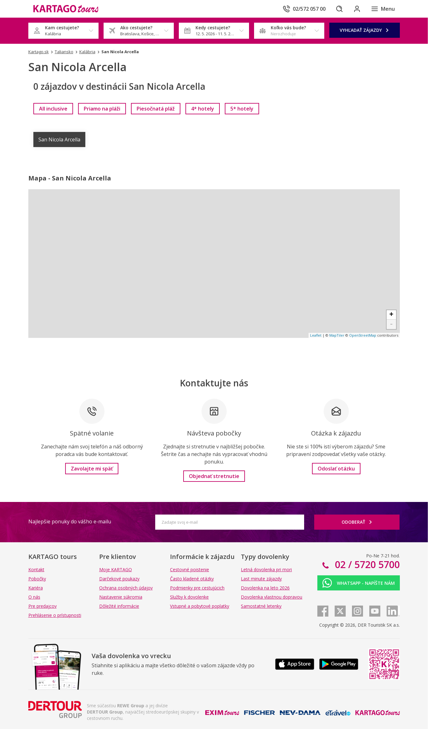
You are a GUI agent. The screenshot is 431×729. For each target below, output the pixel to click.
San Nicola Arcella (59, 139)
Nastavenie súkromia (120, 597)
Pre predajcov (42, 606)
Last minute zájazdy (261, 579)
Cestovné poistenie (189, 569)
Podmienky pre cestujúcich (197, 588)
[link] (53, 108)
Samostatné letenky (261, 606)
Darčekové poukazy (119, 579)
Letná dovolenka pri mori (266, 569)
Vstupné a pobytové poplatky (199, 606)
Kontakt (36, 569)
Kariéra (35, 588)
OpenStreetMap (362, 335)
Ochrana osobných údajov (126, 588)
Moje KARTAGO (115, 569)
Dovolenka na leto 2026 (265, 588)
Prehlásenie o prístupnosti (54, 615)
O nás (34, 597)
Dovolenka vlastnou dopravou (271, 597)
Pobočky (37, 579)
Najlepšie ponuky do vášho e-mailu (69, 521)
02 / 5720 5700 (366, 564)
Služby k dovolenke (189, 597)
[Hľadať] (339, 9)
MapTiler (336, 335)
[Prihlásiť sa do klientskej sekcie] (357, 9)
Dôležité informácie (119, 606)
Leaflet (315, 335)
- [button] (391, 324)
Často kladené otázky (192, 579)
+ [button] (391, 315)
